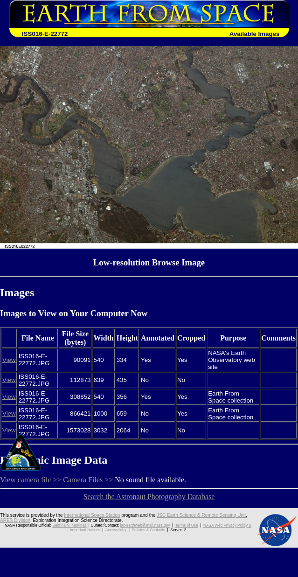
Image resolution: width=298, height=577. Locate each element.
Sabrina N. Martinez (69, 525)
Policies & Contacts (148, 530)
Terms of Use (186, 525)
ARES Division (15, 520)
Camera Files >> (88, 480)
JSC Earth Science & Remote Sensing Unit (201, 515)
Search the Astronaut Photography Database (149, 497)
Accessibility (115, 530)
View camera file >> (30, 480)
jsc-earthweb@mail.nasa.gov (145, 525)
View (9, 359)
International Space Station (92, 515)
